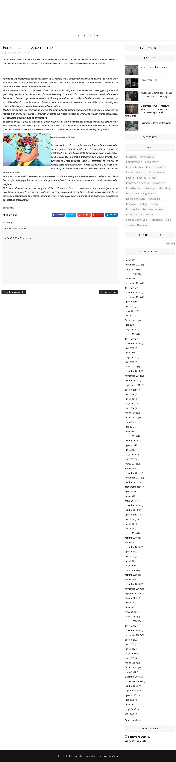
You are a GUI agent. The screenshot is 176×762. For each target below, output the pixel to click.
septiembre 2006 (133, 690)
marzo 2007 (131, 662)
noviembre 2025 (133, 264)
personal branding (136, 204)
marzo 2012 (131, 463)
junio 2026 (130, 260)
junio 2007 (130, 648)
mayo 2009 (130, 565)
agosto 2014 (131, 389)
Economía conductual (138, 167)
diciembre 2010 (132, 505)
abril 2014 (129, 408)
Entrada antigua (108, 292)
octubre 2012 (131, 440)
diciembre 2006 (132, 676)
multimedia (132, 193)
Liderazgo (150, 188)
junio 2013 (130, 431)
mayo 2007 (130, 653)
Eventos (141, 177)
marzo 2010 (131, 533)
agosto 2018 (131, 301)
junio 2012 (130, 449)
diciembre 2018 (132, 292)
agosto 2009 (131, 551)
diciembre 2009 (132, 547)
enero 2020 (130, 278)
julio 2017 (129, 306)
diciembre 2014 (132, 371)
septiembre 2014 (133, 385)
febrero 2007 (131, 667)
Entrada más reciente (13, 292)
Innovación (159, 183)
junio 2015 (130, 352)
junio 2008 (130, 607)
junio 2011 (130, 496)
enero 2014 (130, 422)
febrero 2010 (131, 537)
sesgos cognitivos (136, 219)
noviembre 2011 (133, 477)
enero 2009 (130, 579)
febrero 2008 (131, 621)
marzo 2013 (131, 436)
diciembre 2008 (132, 584)
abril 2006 (129, 713)
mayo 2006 (130, 709)
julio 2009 (129, 556)
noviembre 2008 (133, 588)
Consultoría (151, 162)
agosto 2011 (131, 491)
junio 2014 (130, 398)
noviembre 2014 (133, 375)
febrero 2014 (131, 417)
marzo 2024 (131, 269)
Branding (24, 52)
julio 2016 (129, 324)
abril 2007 (129, 658)
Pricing (154, 204)
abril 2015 (129, 361)
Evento (130, 177)
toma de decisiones (137, 225)
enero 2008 (130, 625)
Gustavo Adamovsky (139, 736)
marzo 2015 (131, 366)
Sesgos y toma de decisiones (154, 66)
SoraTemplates (76, 756)
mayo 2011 (130, 500)
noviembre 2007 (133, 635)
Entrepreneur (156, 172)
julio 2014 (129, 394)
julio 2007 (129, 644)
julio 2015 (129, 348)
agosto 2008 (131, 597)
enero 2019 (130, 287)
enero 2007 (130, 672)
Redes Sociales (134, 214)
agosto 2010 (131, 514)
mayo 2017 (130, 311)
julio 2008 (129, 602)
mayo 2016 (130, 329)
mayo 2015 (130, 357)
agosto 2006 (131, 695)
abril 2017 (129, 315)
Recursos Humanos (153, 209)
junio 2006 (130, 704)
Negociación (149, 193)
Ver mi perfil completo (135, 740)
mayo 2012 (130, 454)
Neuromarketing (135, 198)
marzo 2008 (131, 616)
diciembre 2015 (132, 343)
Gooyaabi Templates (108, 756)
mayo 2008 (130, 611)
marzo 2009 (131, 570)
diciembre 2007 (132, 630)
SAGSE (149, 214)
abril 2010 (129, 528)
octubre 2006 (131, 686)
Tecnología (156, 219)
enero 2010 (130, 542)
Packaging (154, 198)
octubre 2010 (131, 510)
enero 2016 (130, 338)
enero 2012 (130, 468)
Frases (153, 177)
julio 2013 (129, 426)
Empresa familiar (136, 172)
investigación (133, 188)
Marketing (165, 188)
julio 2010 (129, 519)
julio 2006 (129, 699)
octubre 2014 (131, 380)
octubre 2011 (131, 482)
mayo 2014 (130, 403)
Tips (168, 219)
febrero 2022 (131, 274)
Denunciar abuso (133, 720)
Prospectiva (132, 209)
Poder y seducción (149, 79)
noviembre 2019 (133, 283)
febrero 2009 (131, 574)
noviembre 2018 (133, 297)
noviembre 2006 (133, 681)
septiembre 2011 (133, 486)
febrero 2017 (131, 320)
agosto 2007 (131, 639)
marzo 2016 (131, 334)
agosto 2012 (131, 445)
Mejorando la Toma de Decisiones (156, 122)
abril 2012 (129, 459)
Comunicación (134, 162)
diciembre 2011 (132, 473)
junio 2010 (130, 524)
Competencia (147, 156)
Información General (137, 183)
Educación (159, 167)
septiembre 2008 (133, 593)
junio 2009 (130, 561)
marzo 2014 (131, 412)
